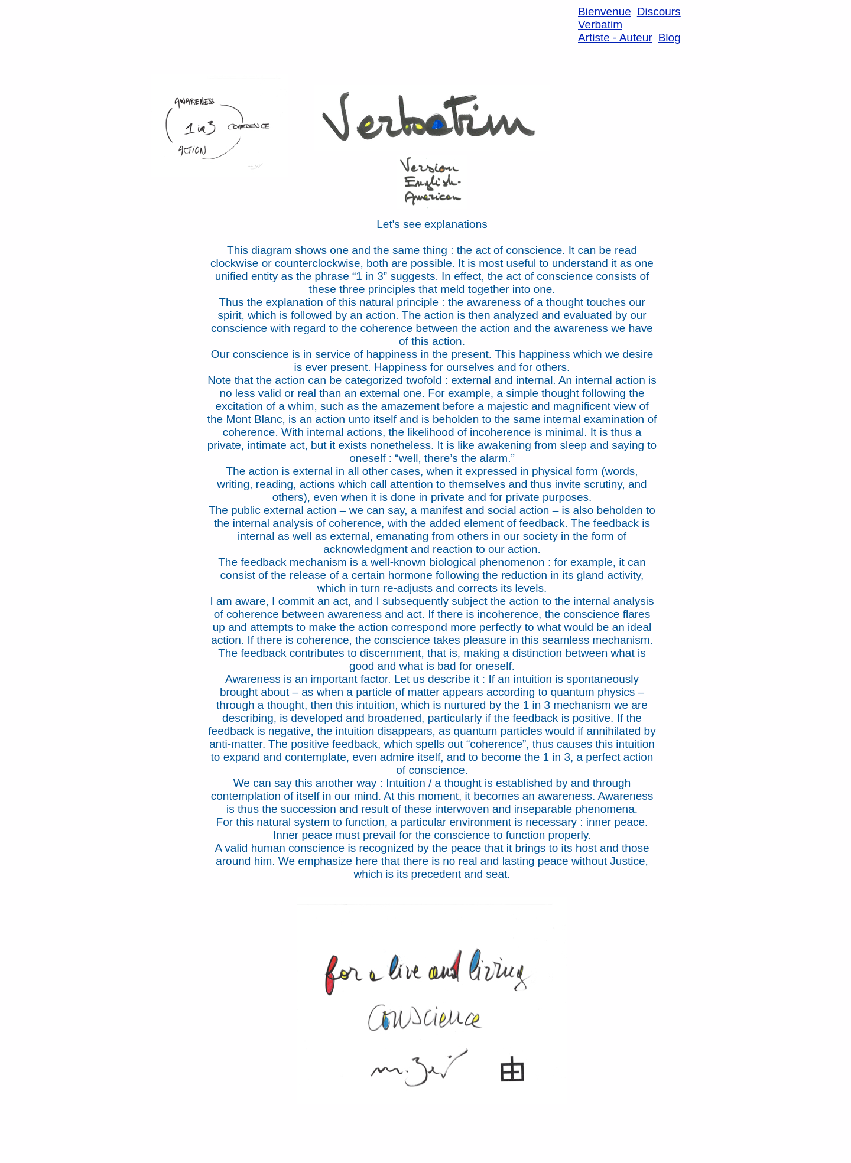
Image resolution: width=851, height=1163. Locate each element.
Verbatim (600, 24)
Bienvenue (604, 11)
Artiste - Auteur (615, 37)
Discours (659, 11)
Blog (669, 37)
